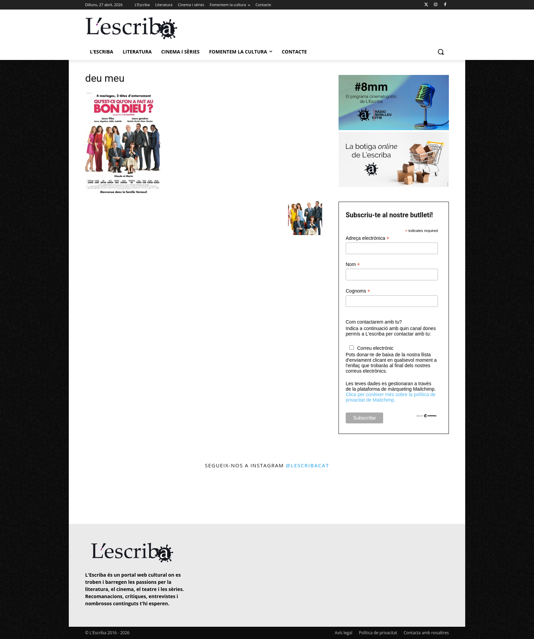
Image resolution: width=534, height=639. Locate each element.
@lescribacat (307, 465)
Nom (353, 264)
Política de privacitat (378, 633)
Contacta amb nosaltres (426, 633)
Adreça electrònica (367, 238)
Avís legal (343, 633)
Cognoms (358, 291)
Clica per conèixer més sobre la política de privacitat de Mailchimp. (391, 397)
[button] (441, 52)
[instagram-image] (92, 497)
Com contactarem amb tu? (374, 322)
